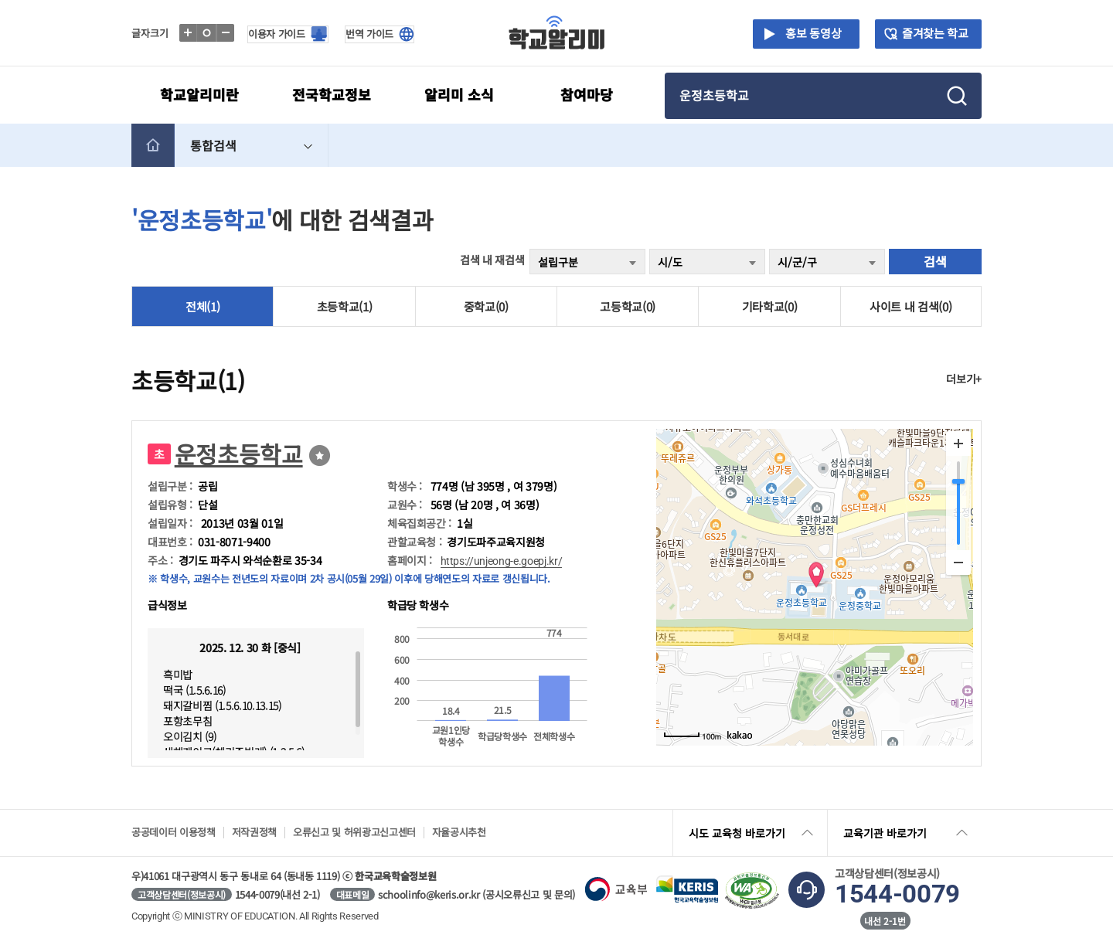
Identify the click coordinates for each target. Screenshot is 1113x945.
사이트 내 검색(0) (910, 306)
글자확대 (189, 33)
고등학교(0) (627, 306)
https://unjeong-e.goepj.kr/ (502, 561)
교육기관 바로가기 (906, 833)
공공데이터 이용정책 (173, 831)
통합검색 (253, 145)
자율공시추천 (459, 831)
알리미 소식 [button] (459, 94)
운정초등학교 (239, 454)
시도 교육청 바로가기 (752, 833)
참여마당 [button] (586, 94)
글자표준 (207, 33)
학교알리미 (557, 32)
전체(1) (203, 306)
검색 (935, 261)
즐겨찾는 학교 (935, 33)
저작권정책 (254, 831)
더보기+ (964, 378)
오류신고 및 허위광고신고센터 (354, 831)
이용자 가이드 (276, 33)
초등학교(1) (345, 306)
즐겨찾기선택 (319, 455)
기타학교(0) (770, 306)
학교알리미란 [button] (199, 94)
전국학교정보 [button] (331, 94)
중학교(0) (486, 306)
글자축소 (226, 33)
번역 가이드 (369, 33)
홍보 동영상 (810, 33)
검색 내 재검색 (492, 259)
